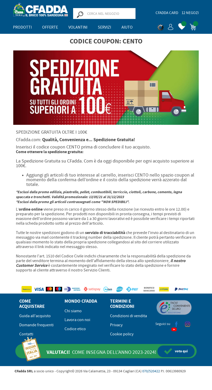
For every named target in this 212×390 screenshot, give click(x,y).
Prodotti (22, 27)
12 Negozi (190, 12)
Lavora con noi (77, 319)
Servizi (104, 27)
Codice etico (75, 329)
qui (176, 351)
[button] (165, 26)
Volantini (77, 27)
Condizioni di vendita (128, 315)
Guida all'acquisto (35, 315)
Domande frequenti (36, 325)
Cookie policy (121, 334)
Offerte (50, 27)
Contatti (26, 334)
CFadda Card (167, 12)
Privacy (116, 325)
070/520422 (151, 371)
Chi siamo (73, 311)
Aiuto (127, 27)
